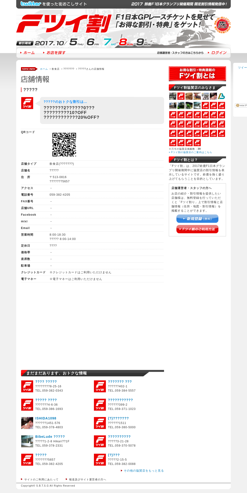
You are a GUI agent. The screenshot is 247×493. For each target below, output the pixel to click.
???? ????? (46, 381)
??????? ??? (120, 381)
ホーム (44, 69)
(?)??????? (118, 418)
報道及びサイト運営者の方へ (87, 479)
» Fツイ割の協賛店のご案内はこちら (190, 152)
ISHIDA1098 (46, 418)
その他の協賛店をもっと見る (144, 470)
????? (41, 455)
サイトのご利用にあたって (41, 479)
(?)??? (114, 455)
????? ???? (46, 400)
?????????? (119, 436)
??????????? (120, 400)
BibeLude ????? (50, 436)
